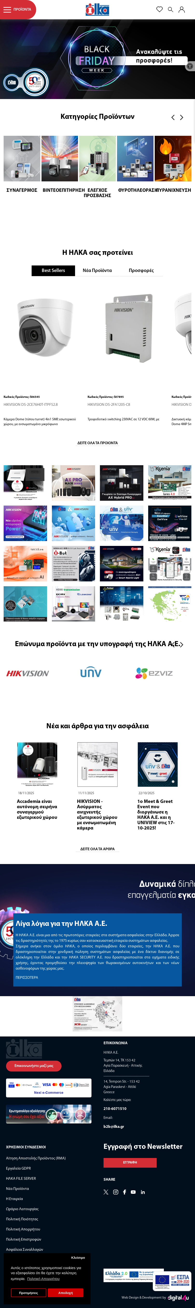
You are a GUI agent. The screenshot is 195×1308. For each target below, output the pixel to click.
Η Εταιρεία (14, 1199)
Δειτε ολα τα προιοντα (97, 443)
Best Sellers (53, 270)
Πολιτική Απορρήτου (23, 1229)
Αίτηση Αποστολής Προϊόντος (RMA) (36, 1158)
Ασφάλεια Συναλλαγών (24, 1250)
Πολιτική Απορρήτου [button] (43, 1279)
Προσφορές (141, 270)
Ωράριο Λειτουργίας (22, 1209)
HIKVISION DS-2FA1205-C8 (109, 405)
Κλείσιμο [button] (78, 1257)
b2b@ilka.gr (114, 1127)
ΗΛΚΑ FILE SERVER (21, 1179)
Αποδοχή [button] (65, 1293)
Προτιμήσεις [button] (28, 1293)
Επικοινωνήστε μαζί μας (33, 1066)
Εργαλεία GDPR (18, 1169)
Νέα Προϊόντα (97, 270)
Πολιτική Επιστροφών (23, 1240)
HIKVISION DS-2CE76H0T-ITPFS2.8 (31, 405)
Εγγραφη (130, 1163)
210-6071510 (115, 1109)
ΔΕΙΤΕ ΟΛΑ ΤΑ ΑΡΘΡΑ (97, 849)
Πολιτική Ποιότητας (22, 1219)
